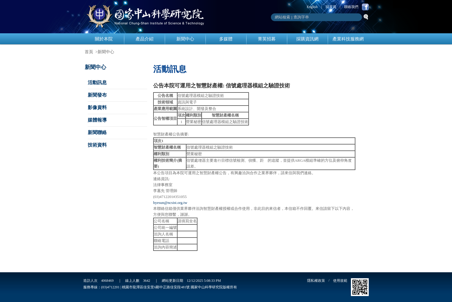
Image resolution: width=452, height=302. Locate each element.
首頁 (89, 52)
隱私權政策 (316, 281)
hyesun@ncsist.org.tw (170, 202)
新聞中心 (185, 39)
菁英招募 (267, 39)
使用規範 (340, 281)
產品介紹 (144, 39)
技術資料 (97, 144)
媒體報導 (97, 119)
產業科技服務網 (348, 39)
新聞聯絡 (97, 132)
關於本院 (104, 39)
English (312, 7)
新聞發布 (97, 94)
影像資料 (97, 107)
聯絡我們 (351, 7)
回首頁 (331, 7)
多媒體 (226, 39)
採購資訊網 (307, 39)
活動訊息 (97, 82)
